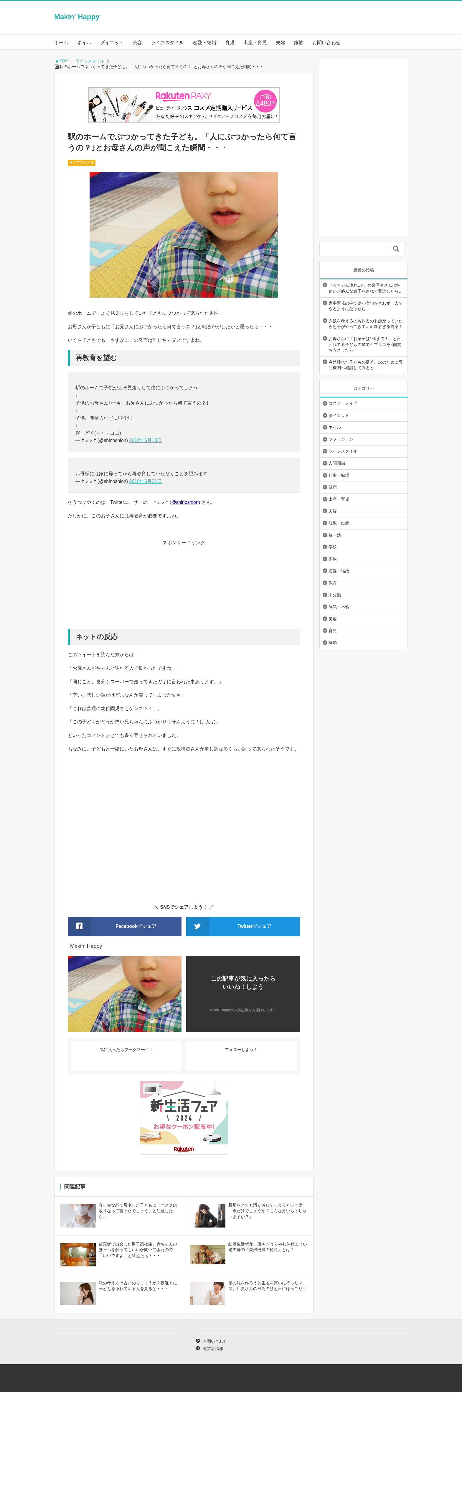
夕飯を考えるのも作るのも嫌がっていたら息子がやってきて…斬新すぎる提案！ (366, 324)
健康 (333, 487)
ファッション (341, 439)
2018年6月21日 (145, 481)
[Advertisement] (184, 587)
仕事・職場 (339, 475)
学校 (333, 547)
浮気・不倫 (339, 606)
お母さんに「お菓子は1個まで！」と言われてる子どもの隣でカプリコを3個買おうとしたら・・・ (365, 344)
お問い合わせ (326, 42)
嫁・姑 (335, 535)
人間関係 (337, 463)
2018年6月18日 (145, 440)
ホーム (61, 42)
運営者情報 (213, 1348)
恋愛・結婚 (204, 42)
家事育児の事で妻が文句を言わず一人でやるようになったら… (366, 306)
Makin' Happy (77, 17)
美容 (137, 42)
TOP (61, 61)
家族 (298, 42)
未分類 (335, 595)
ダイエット (112, 42)
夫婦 (280, 42)
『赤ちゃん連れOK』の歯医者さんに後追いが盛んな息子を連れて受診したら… (366, 288)
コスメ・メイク (343, 403)
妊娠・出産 (339, 523)
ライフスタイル (167, 42)
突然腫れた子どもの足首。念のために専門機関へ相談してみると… (366, 365)
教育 (333, 582)
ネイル (84, 42)
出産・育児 (255, 42)
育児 (230, 42)
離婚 (333, 642)
